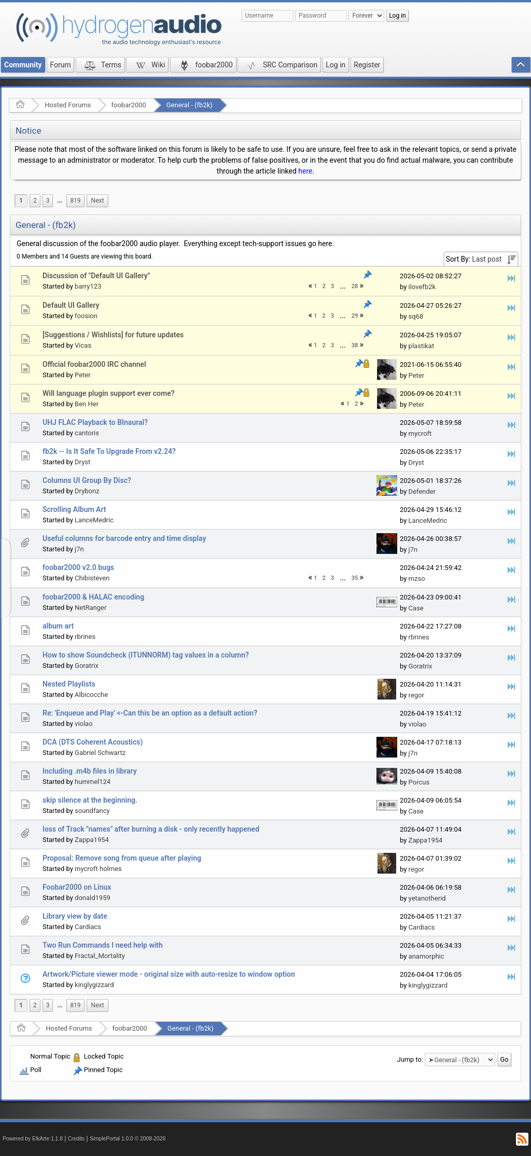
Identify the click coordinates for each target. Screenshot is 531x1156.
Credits (76, 1138)
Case (416, 608)
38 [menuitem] (355, 345)
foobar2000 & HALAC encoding (93, 597)
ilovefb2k (422, 287)
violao (84, 723)
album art (58, 626)
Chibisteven (92, 578)
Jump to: (410, 1059)
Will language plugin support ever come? (109, 393)
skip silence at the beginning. (90, 800)
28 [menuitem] (355, 286)
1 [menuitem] (21, 200)
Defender (422, 491)
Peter (83, 375)
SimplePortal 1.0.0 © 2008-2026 (127, 1138)
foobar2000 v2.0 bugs (78, 567)
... (59, 200)
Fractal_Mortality (100, 956)
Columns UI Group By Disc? (87, 480)
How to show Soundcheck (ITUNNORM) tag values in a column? (146, 655)
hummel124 (92, 782)
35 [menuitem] (355, 578)
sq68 (416, 316)
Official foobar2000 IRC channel (94, 364)
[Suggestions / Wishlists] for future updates (113, 335)
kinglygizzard (94, 985)
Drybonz (87, 491)
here (305, 171)
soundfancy (92, 811)
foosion (86, 316)
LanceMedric (94, 520)
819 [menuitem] (75, 200)
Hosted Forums (68, 105)
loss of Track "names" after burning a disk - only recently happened (151, 829)
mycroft (420, 433)
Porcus (419, 782)
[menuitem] (59, 200)
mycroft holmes (98, 869)
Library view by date (75, 916)
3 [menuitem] (48, 200)
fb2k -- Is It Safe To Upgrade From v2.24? (109, 451)
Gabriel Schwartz (100, 753)
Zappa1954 (92, 840)
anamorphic (426, 956)
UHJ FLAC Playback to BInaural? (95, 422)
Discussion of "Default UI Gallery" (96, 276)
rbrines (85, 636)
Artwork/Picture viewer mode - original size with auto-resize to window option (169, 974)
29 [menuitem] (355, 315)
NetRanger (90, 607)
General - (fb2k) (189, 105)
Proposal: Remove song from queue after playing (122, 858)
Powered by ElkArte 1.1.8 (33, 1138)
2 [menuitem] (35, 200)
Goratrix (87, 665)
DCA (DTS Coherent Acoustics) (93, 742)
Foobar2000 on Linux (77, 887)
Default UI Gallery (71, 305)
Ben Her (87, 404)
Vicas (83, 345)
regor (416, 695)
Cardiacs (88, 927)
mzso (417, 578)
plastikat (422, 346)
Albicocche (91, 694)
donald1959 (92, 898)
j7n (79, 549)
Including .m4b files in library (90, 771)
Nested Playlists (69, 684)
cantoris (87, 433)
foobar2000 (128, 105)
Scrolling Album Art (74, 509)
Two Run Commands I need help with (103, 945)
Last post (486, 259)
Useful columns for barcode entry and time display (124, 538)
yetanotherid (427, 898)
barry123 (88, 286)
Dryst (82, 462)
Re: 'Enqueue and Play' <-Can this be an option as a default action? (150, 713)
